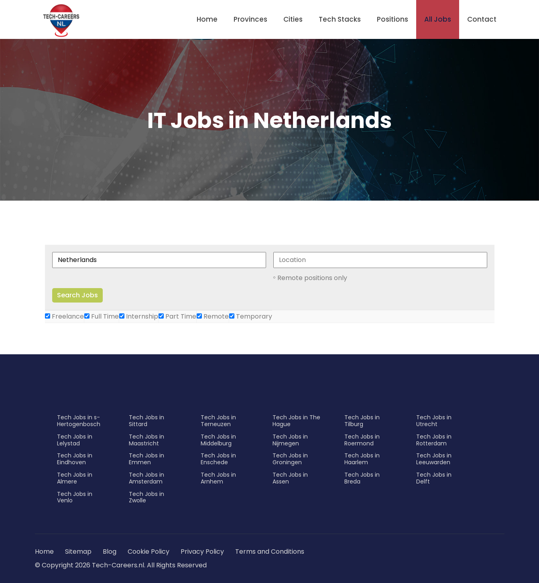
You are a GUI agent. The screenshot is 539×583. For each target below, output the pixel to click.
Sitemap (79, 551)
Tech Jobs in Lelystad (74, 440)
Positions (392, 19)
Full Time (101, 316)
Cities (293, 19)
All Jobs (437, 19)
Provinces (250, 19)
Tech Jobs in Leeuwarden (434, 458)
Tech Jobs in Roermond (362, 440)
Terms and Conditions (269, 551)
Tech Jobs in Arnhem (218, 478)
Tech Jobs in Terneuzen (218, 420)
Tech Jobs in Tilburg (362, 420)
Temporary (250, 316)
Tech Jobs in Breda (362, 478)
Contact (481, 19)
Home (207, 19)
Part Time (177, 316)
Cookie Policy (148, 551)
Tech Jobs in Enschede (218, 458)
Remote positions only (312, 277)
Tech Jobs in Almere (74, 478)
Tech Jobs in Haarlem (362, 458)
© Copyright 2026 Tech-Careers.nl (89, 565)
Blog (109, 551)
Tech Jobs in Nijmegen (290, 440)
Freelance (64, 316)
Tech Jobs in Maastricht (146, 440)
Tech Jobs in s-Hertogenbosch (78, 420)
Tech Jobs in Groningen (290, 458)
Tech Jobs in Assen (290, 478)
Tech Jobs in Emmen (146, 458)
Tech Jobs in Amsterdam (146, 478)
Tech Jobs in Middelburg (218, 440)
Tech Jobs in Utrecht (434, 420)
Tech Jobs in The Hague (296, 420)
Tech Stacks (340, 19)
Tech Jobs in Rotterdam (434, 440)
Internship (138, 316)
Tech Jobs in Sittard (146, 420)
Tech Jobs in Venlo (74, 497)
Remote (213, 316)
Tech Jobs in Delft (434, 478)
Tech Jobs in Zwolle (146, 497)
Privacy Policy (202, 551)
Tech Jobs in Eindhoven (74, 458)
